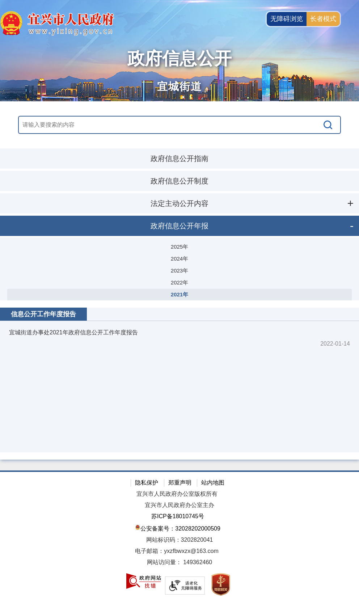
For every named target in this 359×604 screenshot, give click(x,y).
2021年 (179, 294)
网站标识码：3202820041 (179, 540)
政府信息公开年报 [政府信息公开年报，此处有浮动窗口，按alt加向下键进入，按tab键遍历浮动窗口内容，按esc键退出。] (179, 226)
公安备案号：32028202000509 (177, 528)
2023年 (179, 270)
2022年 (179, 282)
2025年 (179, 247)
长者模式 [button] (323, 18)
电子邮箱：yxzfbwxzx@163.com (177, 551)
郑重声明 (179, 483)
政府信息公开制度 (179, 181)
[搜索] (328, 125)
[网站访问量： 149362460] (179, 562)
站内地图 (212, 483)
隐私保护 (146, 483)
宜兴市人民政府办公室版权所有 (176, 494)
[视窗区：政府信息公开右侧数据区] (179, 380)
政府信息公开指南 (179, 158)
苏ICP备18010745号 (177, 516)
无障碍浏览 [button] (286, 18)
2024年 (179, 258)
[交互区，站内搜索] (179, 125)
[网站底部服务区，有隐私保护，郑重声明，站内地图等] (179, 537)
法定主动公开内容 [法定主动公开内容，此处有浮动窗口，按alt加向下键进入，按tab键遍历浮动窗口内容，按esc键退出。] (179, 203)
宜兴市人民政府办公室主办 (179, 505)
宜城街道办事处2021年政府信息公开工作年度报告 (73, 332)
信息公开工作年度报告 (43, 314)
